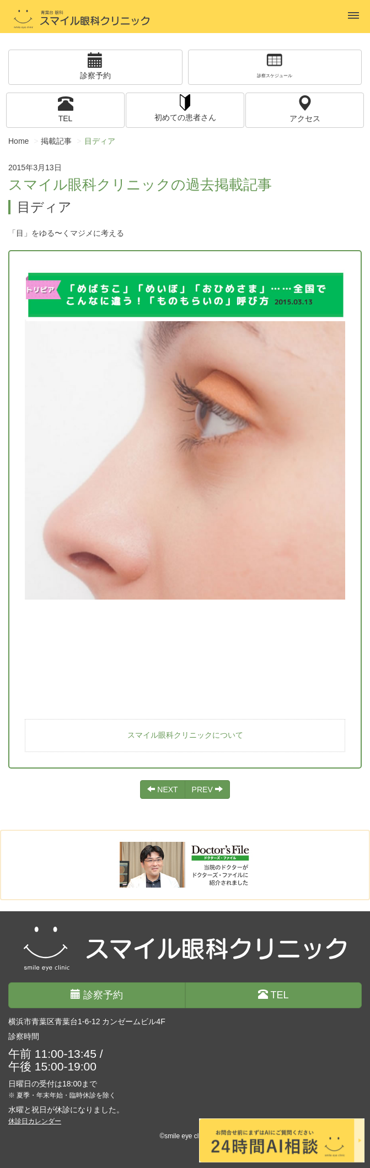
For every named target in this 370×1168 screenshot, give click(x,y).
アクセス (304, 109)
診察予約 (95, 66)
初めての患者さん (185, 107)
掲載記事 (56, 141)
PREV (207, 789)
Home (18, 141)
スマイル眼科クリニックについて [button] (185, 735)
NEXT (162, 789)
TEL (65, 109)
